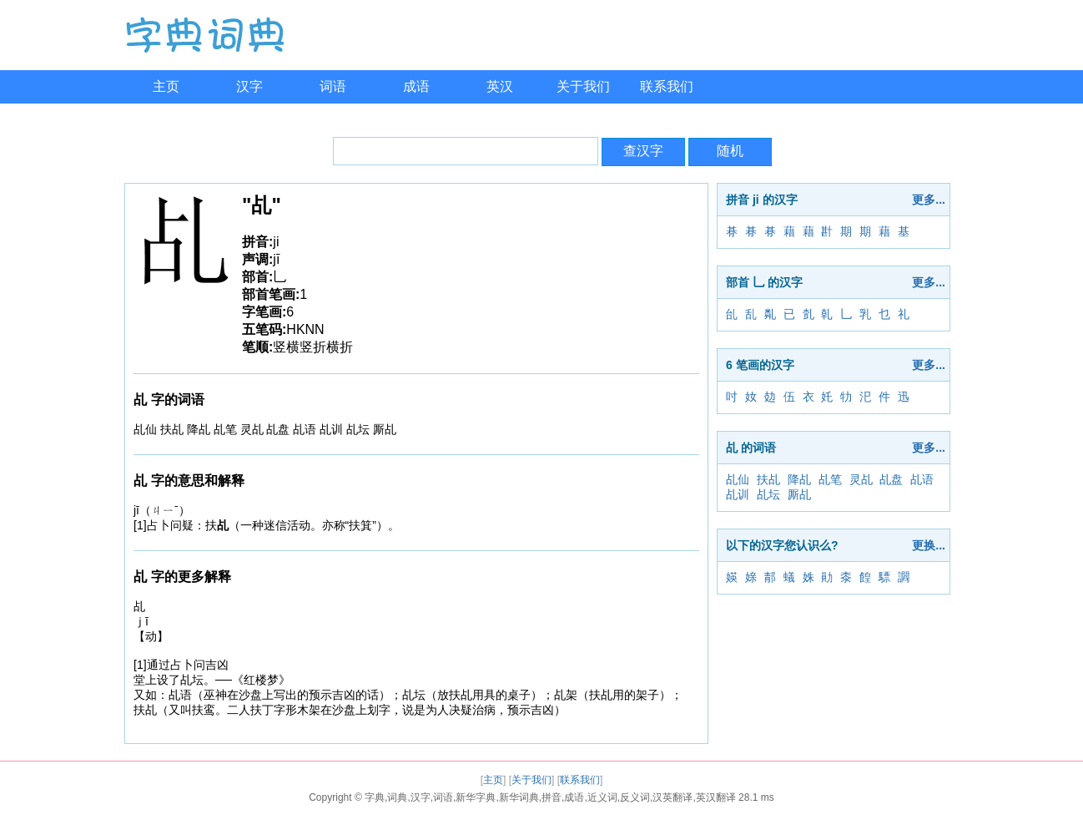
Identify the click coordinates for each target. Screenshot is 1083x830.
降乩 (799, 479)
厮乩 (799, 494)
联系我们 (666, 86)
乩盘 (891, 479)
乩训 (737, 494)
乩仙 (737, 479)
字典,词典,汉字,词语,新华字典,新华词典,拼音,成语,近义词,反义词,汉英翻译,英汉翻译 (550, 797)
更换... (928, 545)
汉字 (249, 86)
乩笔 (830, 479)
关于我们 (583, 86)
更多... (928, 199)
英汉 (499, 86)
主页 (166, 86)
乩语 (922, 479)
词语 (333, 86)
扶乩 (768, 479)
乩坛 (768, 494)
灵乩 (861, 479)
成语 (416, 86)
